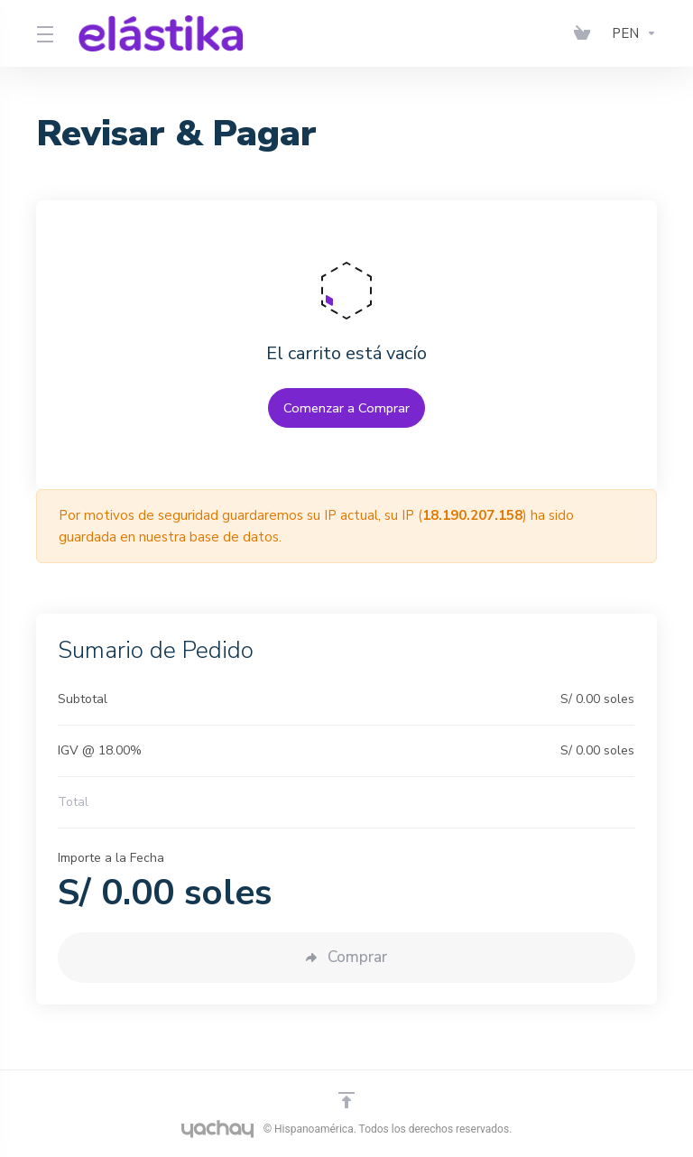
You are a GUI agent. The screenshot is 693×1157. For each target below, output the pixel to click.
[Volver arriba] (346, 1100)
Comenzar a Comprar (347, 408)
